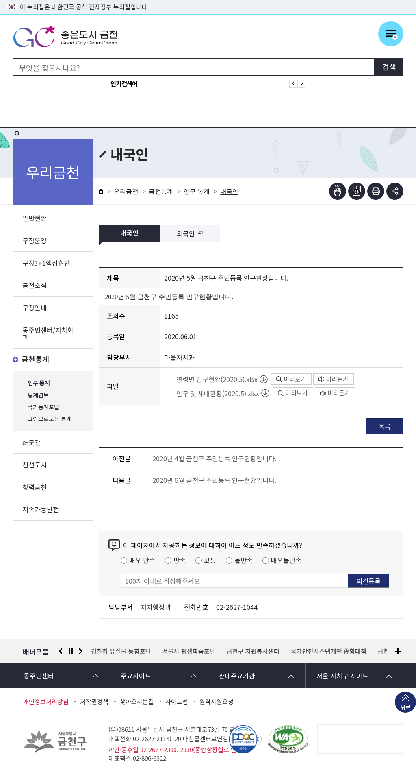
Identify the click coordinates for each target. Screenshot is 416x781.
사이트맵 (176, 701)
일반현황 (34, 218)
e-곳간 (31, 442)
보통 (210, 560)
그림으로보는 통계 (50, 418)
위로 (405, 708)
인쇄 (375, 191)
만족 (179, 560)
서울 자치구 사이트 (342, 676)
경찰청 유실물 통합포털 (121, 651)
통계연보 (38, 395)
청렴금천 (34, 487)
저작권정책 (94, 701)
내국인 (129, 233)
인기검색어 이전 (293, 84)
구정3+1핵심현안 (46, 263)
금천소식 (34, 285)
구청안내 (34, 307)
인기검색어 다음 (301, 84)
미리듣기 (333, 379)
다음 (80, 651)
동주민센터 (39, 676)
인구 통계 (39, 383)
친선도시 (34, 464)
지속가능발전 (40, 509)
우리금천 (126, 191)
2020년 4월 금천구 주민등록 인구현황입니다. (214, 458)
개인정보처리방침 (46, 701)
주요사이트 (136, 676)
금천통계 (35, 359)
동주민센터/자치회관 (48, 333)
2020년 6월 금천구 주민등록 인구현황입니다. (214, 480)
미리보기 (291, 379)
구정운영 (34, 240)
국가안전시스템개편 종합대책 (328, 651)
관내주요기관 (237, 676)
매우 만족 (142, 560)
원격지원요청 (216, 701)
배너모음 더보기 (398, 651)
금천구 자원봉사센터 (253, 651)
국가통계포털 (43, 407)
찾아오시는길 (137, 701)
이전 (60, 651)
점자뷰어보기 (337, 191)
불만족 (243, 560)
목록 (385, 426)
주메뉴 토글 (390, 33)
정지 (71, 651)
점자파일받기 (356, 191)
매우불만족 (286, 560)
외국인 (186, 233)
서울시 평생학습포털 (188, 651)
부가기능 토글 (394, 191)
